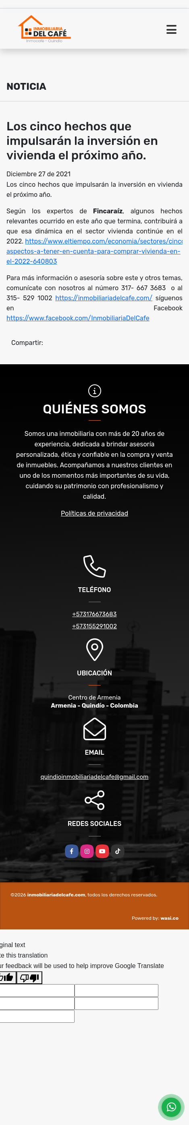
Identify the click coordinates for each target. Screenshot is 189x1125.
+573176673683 (94, 614)
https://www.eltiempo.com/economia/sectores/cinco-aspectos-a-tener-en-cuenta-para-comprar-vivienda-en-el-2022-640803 (97, 251)
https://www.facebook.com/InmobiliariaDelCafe (78, 318)
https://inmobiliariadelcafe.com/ (103, 298)
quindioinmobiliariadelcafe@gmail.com (95, 776)
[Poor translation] (29, 977)
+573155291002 (94, 626)
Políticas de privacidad (94, 513)
